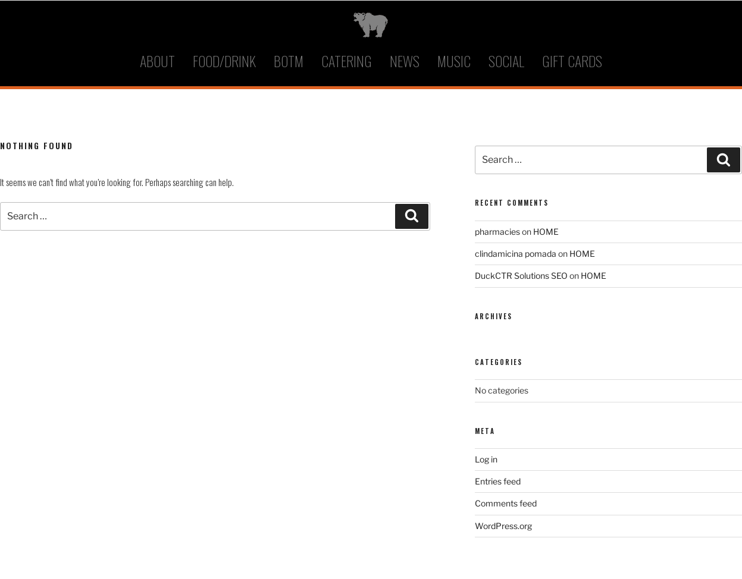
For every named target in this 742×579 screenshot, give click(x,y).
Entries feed (498, 481)
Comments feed (506, 503)
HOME (546, 231)
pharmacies (497, 231)
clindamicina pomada (515, 253)
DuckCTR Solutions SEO (521, 275)
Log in (486, 459)
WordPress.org (503, 526)
